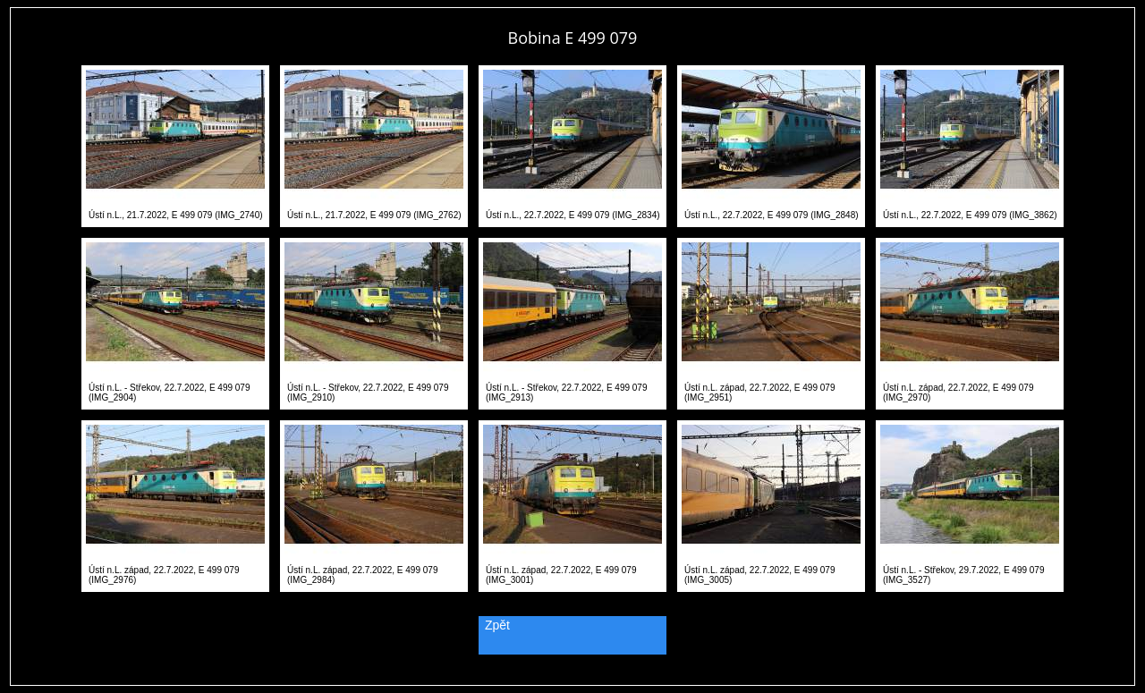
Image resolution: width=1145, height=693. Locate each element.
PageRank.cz (572, 677)
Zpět (497, 625)
